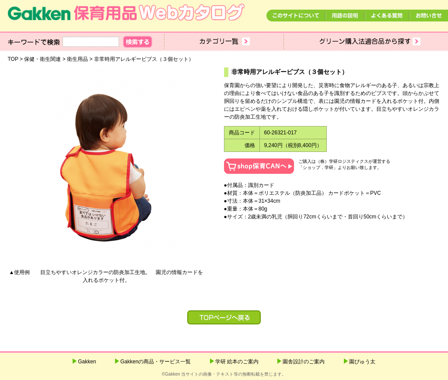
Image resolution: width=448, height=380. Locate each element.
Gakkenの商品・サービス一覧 (155, 362)
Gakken (87, 362)
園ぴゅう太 (362, 362)
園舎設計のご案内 (304, 362)
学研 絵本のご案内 (237, 362)
